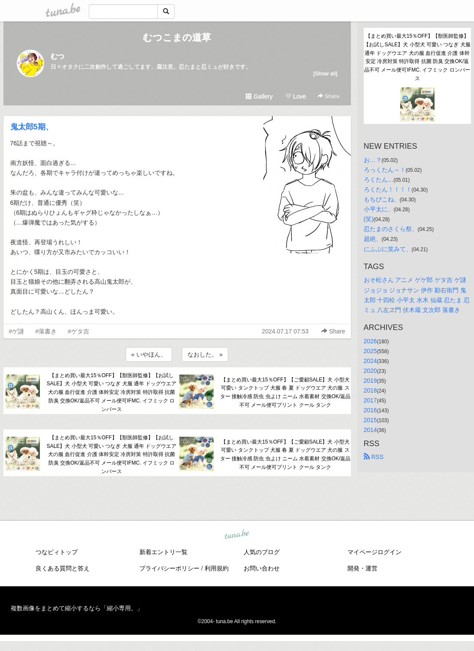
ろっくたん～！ (385, 169)
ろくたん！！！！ (388, 189)
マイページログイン (374, 552)
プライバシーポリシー (169, 568)
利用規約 (217, 568)
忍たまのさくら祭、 (391, 228)
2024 (370, 360)
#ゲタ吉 (78, 331)
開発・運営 (362, 568)
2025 (370, 351)
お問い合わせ (262, 568)
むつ (57, 56)
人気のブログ (262, 552)
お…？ (373, 159)
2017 (370, 400)
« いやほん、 (148, 354)
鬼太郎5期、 (31, 127)
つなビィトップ (57, 552)
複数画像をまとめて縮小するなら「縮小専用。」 (77, 608)
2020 (370, 370)
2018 (370, 390)
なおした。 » (205, 354)
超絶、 (373, 238)
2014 (370, 429)
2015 (370, 420)
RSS (374, 456)
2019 (370, 380)
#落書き (46, 331)
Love (295, 96)
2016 (370, 410)
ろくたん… (379, 179)
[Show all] (325, 73)
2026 (370, 341)
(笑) (369, 219)
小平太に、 (379, 209)
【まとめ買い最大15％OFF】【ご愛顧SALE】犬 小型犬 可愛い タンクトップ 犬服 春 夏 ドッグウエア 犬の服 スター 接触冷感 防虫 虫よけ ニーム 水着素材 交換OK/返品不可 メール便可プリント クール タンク (285, 392)
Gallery (259, 96)
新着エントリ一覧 (163, 552)
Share (328, 96)
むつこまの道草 (177, 37)
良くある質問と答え (63, 568)
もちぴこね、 (382, 199)
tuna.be (236, 534)
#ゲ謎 (16, 331)
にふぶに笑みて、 (388, 249)
